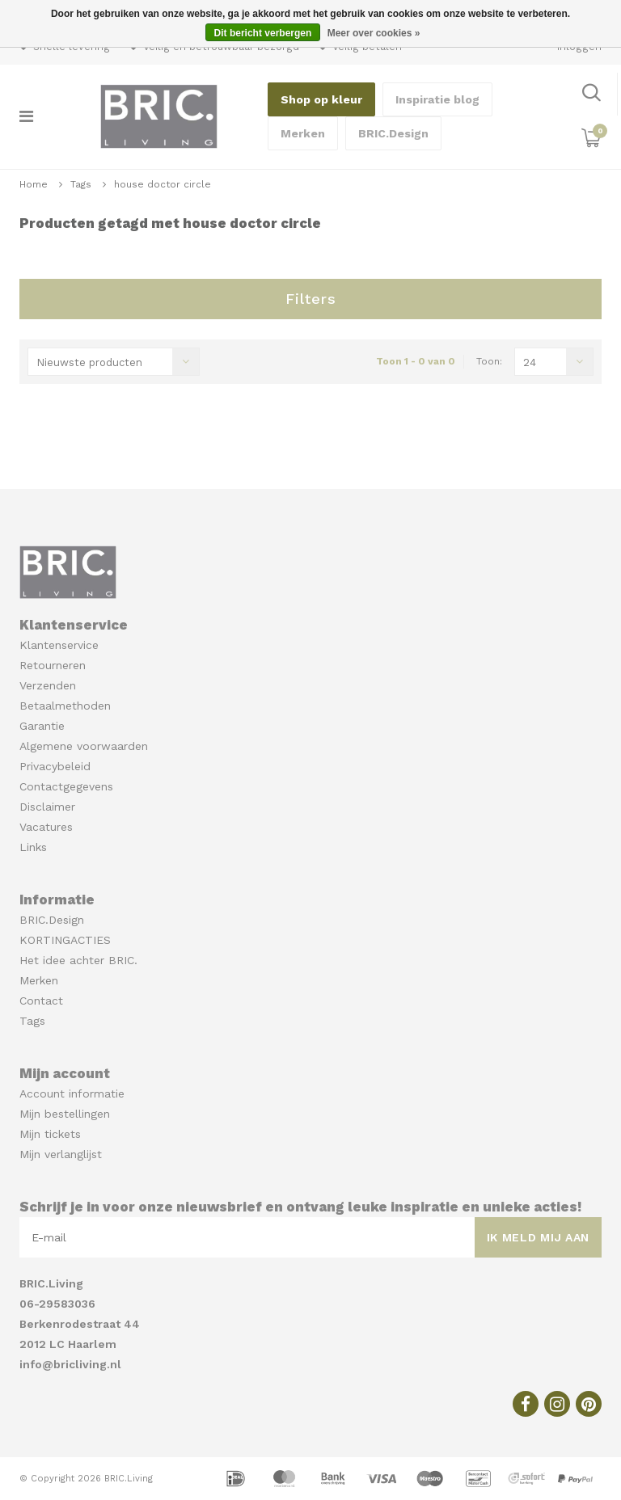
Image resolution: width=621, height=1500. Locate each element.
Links (33, 847)
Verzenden (47, 685)
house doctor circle (162, 184)
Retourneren (52, 665)
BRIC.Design (393, 133)
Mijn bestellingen (64, 1113)
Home (33, 184)
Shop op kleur (321, 99)
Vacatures (46, 826)
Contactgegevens (66, 786)
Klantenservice (59, 644)
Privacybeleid (55, 766)
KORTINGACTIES (65, 939)
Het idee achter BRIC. (78, 960)
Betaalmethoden (65, 705)
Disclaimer (47, 806)
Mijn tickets (50, 1133)
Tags (80, 184)
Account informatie (72, 1093)
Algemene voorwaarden (83, 745)
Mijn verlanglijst (60, 1154)
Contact (41, 1000)
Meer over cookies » (373, 33)
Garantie (42, 725)
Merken (303, 133)
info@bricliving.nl (70, 1364)
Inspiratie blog (437, 99)
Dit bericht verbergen (263, 33)
